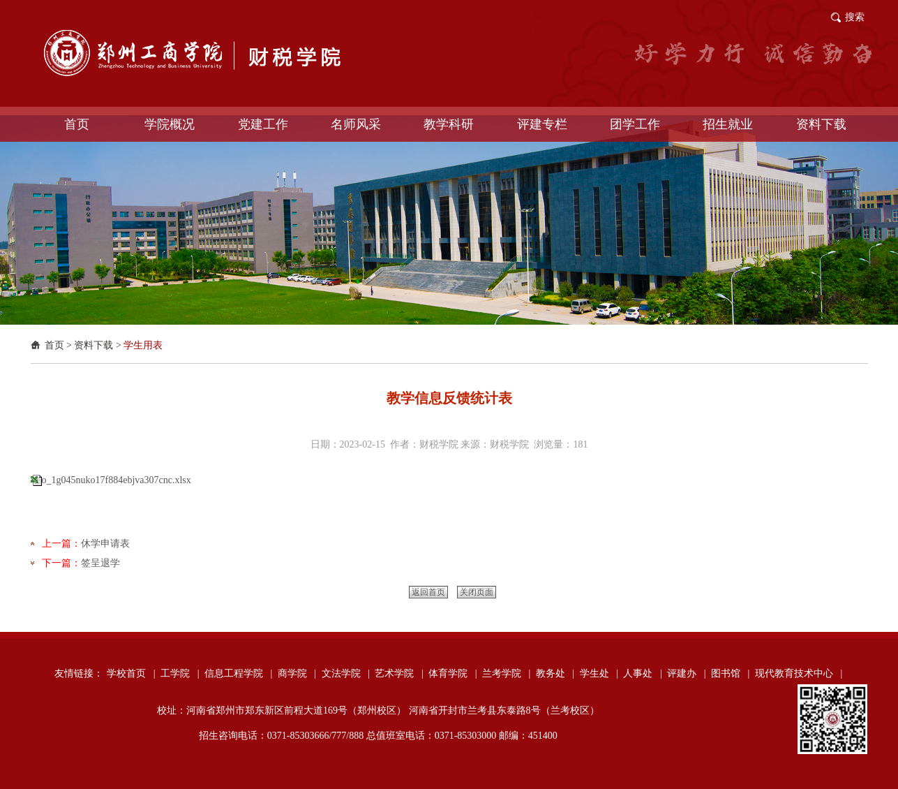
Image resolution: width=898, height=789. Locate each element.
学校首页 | (131, 673)
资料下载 (93, 345)
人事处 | (642, 673)
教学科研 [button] (449, 124)
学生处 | (599, 673)
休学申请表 (105, 543)
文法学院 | (346, 673)
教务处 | (555, 673)
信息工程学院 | (238, 673)
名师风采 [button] (356, 124)
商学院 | (297, 673)
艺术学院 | (399, 673)
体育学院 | (452, 673)
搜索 (855, 17)
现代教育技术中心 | (798, 673)
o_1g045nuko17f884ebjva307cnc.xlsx (116, 480)
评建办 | (686, 673)
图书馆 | (730, 673)
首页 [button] (76, 124)
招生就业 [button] (728, 124)
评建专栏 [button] (542, 124)
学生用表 (143, 345)
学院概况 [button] (169, 124)
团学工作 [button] (635, 124)
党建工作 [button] (263, 124)
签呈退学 (100, 563)
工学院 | (179, 673)
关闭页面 (476, 592)
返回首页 (428, 592)
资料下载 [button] (821, 124)
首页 (54, 345)
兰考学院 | (506, 673)
